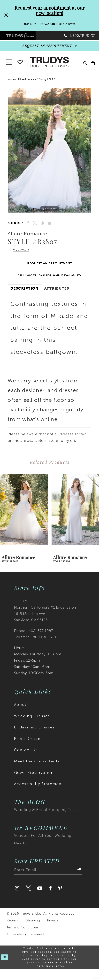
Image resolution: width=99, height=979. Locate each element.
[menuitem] (25, 36)
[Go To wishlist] (20, 64)
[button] (91, 65)
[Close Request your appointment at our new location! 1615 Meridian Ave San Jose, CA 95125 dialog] (6, 15)
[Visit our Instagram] (17, 896)
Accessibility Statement (38, 792)
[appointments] (49, 48)
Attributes (56, 296)
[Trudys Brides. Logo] (49, 65)
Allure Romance (27, 82)
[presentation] (24, 517)
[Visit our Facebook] (50, 896)
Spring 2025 (46, 82)
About (20, 713)
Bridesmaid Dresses (34, 735)
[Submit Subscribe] (78, 879)
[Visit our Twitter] (28, 896)
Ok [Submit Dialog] (5, 965)
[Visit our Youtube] (40, 896)
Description (24, 296)
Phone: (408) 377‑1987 (33, 639)
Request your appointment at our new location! (49, 10)
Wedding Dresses (32, 724)
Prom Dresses (28, 747)
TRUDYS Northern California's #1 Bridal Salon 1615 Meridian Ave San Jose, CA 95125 (45, 618)
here (59, 974)
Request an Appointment (49, 268)
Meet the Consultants (37, 769)
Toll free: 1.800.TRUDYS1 (35, 645)
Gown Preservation (34, 781)
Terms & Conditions (22, 935)
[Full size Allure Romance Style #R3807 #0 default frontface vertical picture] (49, 153)
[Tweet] (35, 226)
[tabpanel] (49, 153)
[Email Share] (49, 226)
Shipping (33, 928)
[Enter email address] (48, 879)
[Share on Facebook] (28, 226)
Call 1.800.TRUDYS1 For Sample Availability (49, 283)
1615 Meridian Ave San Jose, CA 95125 (49, 23)
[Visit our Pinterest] (60, 896)
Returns (13, 928)
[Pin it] (42, 226)
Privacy (53, 928)
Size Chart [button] (23, 254)
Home (11, 82)
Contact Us (26, 758)
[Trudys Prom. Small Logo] (25, 36)
